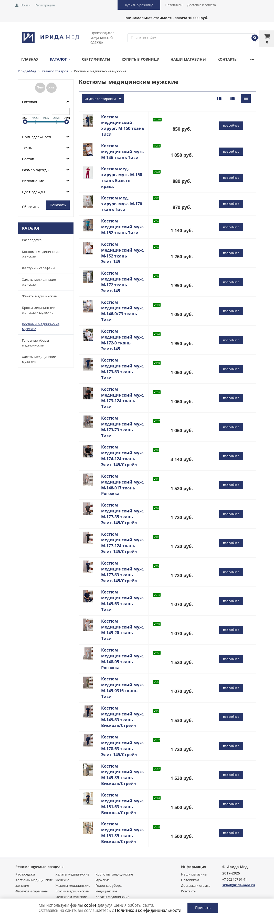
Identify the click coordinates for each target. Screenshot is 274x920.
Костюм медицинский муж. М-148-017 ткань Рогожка (122, 485)
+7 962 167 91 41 (234, 879)
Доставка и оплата (201, 5)
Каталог (60, 59)
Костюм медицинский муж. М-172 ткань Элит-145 (122, 282)
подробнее (231, 125)
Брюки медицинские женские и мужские (38, 310)
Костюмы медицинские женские (40, 254)
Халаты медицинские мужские (39, 359)
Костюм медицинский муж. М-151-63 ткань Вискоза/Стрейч (122, 803)
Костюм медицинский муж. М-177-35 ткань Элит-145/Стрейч (122, 513)
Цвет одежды (33, 191)
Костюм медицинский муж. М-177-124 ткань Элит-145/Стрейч (122, 543)
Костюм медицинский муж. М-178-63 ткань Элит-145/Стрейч (122, 745)
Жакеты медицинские (39, 296)
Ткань (27, 147)
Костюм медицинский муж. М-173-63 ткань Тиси (122, 368)
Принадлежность (37, 136)
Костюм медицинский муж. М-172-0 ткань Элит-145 (122, 340)
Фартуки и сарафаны (38, 268)
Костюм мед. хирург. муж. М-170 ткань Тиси (121, 203)
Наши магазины (188, 59)
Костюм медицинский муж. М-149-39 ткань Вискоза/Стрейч (122, 775)
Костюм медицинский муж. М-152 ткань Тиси (122, 226)
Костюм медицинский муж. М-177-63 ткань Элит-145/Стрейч (122, 572)
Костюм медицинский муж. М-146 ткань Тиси (122, 151)
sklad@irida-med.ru (238, 885)
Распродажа (31, 240)
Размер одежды (35, 169)
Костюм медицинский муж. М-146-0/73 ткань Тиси (122, 311)
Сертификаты (96, 59)
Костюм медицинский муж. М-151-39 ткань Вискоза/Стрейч (122, 832)
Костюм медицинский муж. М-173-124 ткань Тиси (122, 398)
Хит (51, 87)
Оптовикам (174, 5)
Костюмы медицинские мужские (40, 326)
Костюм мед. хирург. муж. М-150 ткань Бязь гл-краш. (121, 177)
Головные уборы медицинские (35, 342)
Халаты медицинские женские (39, 282)
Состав (28, 158)
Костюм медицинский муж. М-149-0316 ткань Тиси (122, 687)
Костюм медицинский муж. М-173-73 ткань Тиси (122, 427)
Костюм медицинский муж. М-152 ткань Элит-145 (122, 253)
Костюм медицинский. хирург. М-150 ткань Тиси (122, 125)
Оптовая (29, 101)
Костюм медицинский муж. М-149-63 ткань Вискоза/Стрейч (122, 716)
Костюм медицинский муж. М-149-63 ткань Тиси (122, 600)
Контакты (227, 59)
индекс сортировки (103, 98)
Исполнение (33, 180)
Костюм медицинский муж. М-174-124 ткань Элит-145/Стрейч (122, 455)
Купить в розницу (139, 5)
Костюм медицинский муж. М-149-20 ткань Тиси (122, 630)
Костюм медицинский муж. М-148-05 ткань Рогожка (122, 658)
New (40, 87)
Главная (29, 59)
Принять (202, 907)
